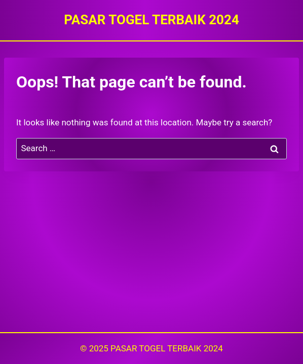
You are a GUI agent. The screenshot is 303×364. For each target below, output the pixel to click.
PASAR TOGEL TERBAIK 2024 (166, 348)
